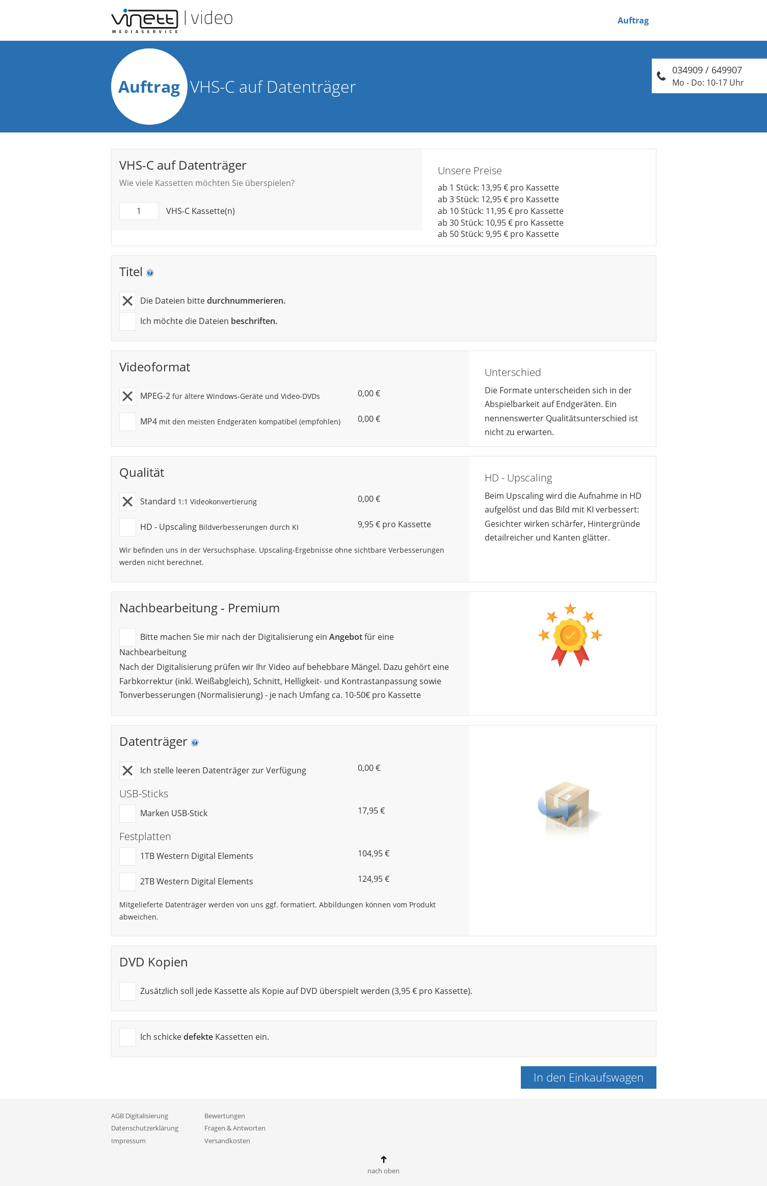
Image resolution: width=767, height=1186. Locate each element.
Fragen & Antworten (235, 1128)
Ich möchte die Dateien (198, 322)
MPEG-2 (219, 397)
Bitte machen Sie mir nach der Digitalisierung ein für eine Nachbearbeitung (256, 643)
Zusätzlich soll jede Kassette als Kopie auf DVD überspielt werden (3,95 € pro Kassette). (295, 992)
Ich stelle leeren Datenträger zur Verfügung (212, 771)
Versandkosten (227, 1140)
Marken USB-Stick (163, 814)
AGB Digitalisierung (139, 1115)
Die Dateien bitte (202, 301)
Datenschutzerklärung (144, 1128)
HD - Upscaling (209, 527)
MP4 (229, 422)
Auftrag (633, 20)
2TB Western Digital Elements (186, 882)
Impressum (128, 1140)
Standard (188, 502)
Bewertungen (224, 1115)
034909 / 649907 (708, 76)
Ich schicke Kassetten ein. (194, 1037)
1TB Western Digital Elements (186, 857)
